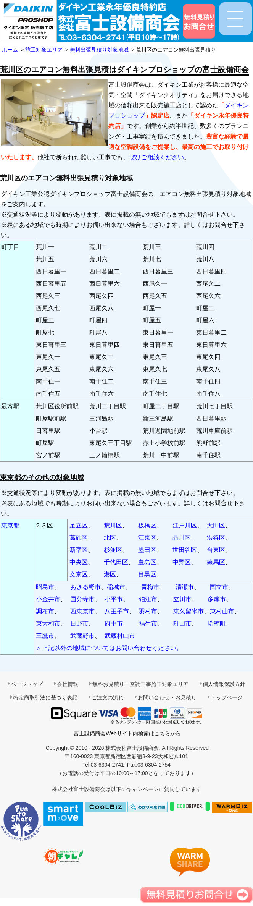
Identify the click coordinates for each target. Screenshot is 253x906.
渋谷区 (216, 537)
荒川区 (113, 525)
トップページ (227, 697)
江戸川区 (184, 525)
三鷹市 (45, 636)
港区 (110, 574)
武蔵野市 (82, 636)
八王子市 (117, 611)
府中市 (114, 623)
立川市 (182, 599)
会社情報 (67, 684)
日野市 (79, 623)
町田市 (182, 623)
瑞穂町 (217, 623)
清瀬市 (185, 587)
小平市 (114, 599)
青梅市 (150, 587)
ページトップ (27, 684)
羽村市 (148, 611)
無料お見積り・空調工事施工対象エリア (140, 684)
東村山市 (222, 611)
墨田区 (147, 550)
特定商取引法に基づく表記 (45, 697)
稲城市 (116, 587)
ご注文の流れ (108, 697)
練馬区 (216, 562)
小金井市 (48, 599)
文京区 (78, 574)
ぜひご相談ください (156, 157)
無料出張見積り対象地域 (99, 50)
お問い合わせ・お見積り (167, 697)
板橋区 (147, 525)
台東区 (216, 550)
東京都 (10, 525)
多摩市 (217, 599)
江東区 (147, 537)
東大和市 (48, 623)
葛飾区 (78, 537)
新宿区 (78, 550)
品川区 (181, 537)
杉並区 (113, 550)
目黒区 (147, 574)
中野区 (181, 562)
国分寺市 (82, 599)
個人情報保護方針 (224, 684)
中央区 (78, 562)
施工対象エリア (44, 50)
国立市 (219, 587)
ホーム (10, 50)
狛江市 (148, 599)
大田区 (216, 525)
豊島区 (147, 562)
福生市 (148, 623)
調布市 (45, 611)
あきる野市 (85, 587)
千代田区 (116, 562)
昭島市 (45, 587)
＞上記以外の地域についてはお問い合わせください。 (109, 648)
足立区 (78, 525)
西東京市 (82, 611)
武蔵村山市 (120, 636)
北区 (110, 537)
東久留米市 (188, 611)
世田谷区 (184, 550)
